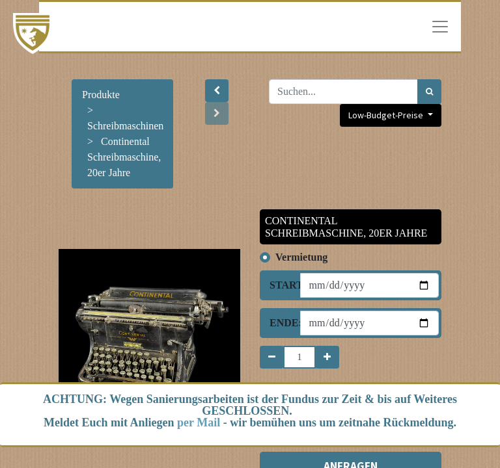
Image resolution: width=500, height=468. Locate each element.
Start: (280, 285)
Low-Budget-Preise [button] (386, 115)
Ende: (280, 322)
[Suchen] (429, 91)
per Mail (198, 422)
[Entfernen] (272, 357)
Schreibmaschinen (125, 125)
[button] (217, 90)
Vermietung (301, 257)
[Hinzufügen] (327, 357)
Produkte (101, 94)
